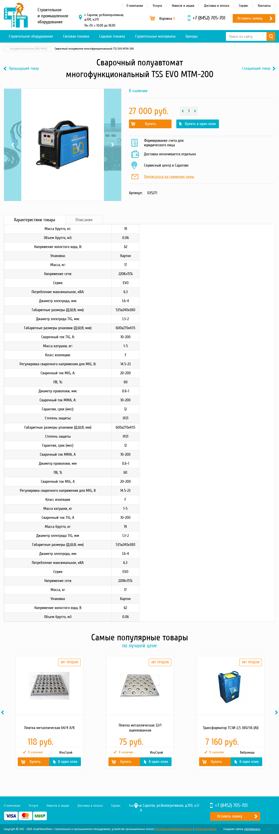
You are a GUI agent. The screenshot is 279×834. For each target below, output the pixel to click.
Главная (11, 49)
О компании (134, 6)
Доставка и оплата (216, 6)
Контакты (264, 6)
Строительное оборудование (31, 36)
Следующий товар (256, 68)
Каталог (27, 49)
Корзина (167, 18)
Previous (12, 145)
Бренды (192, 36)
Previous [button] (3, 712)
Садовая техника (112, 36)
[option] (49, 712)
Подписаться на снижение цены (169, 177)
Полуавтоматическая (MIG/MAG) (95, 49)
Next (112, 145)
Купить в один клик (200, 123)
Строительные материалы (155, 36)
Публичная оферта (205, 829)
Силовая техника (76, 36)
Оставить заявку (249, 18)
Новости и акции (183, 6)
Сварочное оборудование (55, 49)
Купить (150, 123)
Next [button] (277, 712)
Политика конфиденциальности (174, 829)
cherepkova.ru (252, 829)
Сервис (243, 6)
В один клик (67, 761)
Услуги (157, 6)
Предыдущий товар (24, 68)
